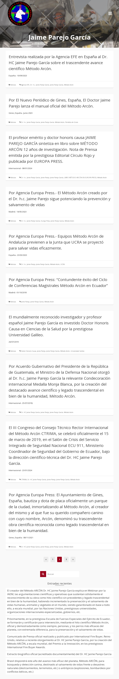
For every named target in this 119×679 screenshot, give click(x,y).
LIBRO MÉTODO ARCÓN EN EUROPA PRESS (80, 177)
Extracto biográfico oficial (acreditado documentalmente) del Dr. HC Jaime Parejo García (59, 654)
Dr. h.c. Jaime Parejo (28, 264)
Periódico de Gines (71, 122)
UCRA (62, 264)
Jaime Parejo (45, 177)
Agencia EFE (25, 85)
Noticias (13, 85)
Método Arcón (68, 85)
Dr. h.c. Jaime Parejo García (39, 85)
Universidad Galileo (77, 351)
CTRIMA (24, 480)
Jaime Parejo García (56, 85)
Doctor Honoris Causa (28, 351)
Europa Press (45, 221)
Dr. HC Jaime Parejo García (30, 412)
